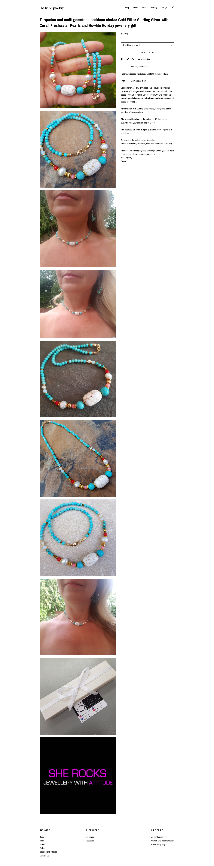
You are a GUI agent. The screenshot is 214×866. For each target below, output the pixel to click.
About (135, 7)
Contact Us (44, 855)
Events (145, 7)
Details (124, 66)
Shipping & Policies (139, 66)
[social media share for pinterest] (133, 59)
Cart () (164, 7)
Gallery (154, 7)
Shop (127, 7)
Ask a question (144, 59)
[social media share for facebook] (122, 59)
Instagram (90, 836)
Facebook (90, 840)
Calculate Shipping (128, 38)
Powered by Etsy (158, 844)
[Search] (173, 7)
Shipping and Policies (48, 851)
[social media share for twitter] (128, 59)
